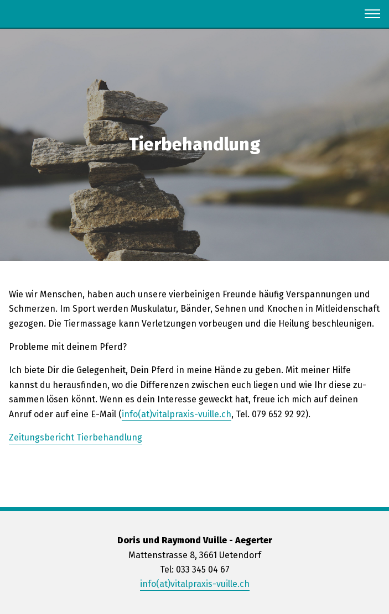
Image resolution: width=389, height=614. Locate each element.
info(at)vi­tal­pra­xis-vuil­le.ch (176, 414)
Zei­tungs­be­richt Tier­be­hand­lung (75, 437)
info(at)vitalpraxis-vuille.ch (195, 584)
